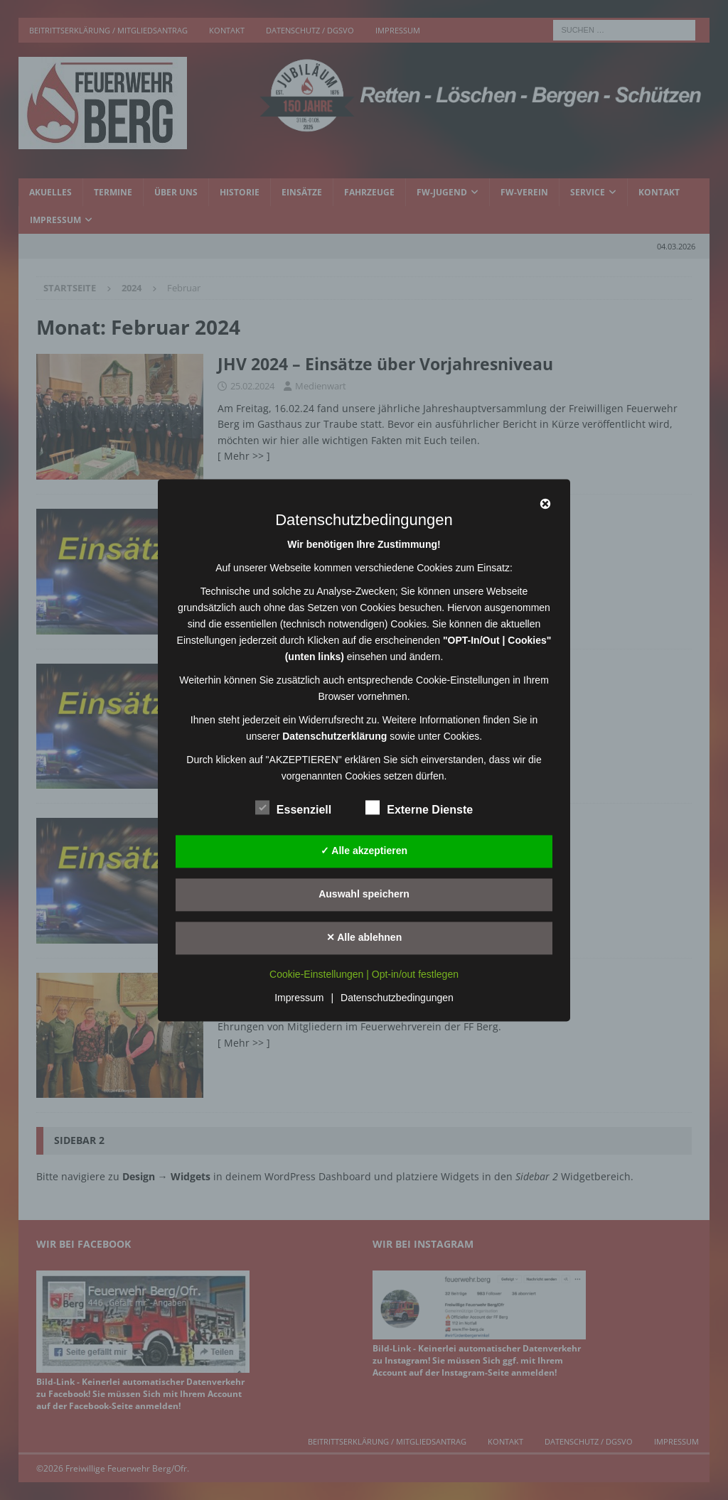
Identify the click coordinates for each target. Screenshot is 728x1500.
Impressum (298, 997)
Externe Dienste (419, 808)
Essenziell (293, 808)
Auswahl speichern (364, 894)
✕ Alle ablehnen (364, 937)
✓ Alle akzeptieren (364, 850)
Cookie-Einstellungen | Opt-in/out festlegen (364, 974)
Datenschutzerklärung (334, 736)
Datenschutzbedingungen (397, 997)
